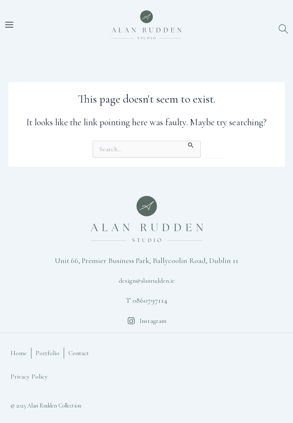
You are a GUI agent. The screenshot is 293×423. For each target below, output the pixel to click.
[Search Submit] (191, 145)
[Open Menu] (9, 24)
